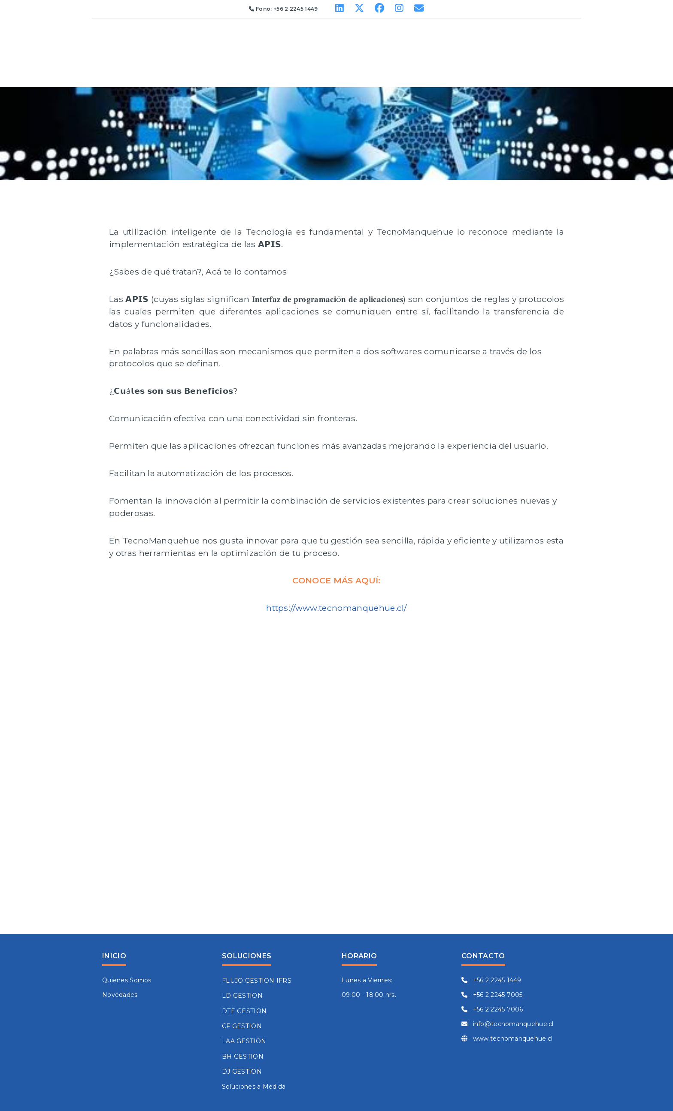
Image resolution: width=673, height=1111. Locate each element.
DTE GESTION (244, 1011)
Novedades (120, 995)
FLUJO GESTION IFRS (256, 980)
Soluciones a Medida (253, 1086)
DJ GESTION (242, 1071)
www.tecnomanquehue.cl (506, 1038)
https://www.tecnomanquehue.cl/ (336, 608)
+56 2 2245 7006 (492, 1009)
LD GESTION (242, 995)
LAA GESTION (244, 1041)
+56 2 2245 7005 (492, 995)
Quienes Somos (127, 980)
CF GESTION (242, 1026)
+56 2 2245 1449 (491, 980)
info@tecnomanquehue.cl (507, 1024)
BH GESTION (243, 1056)
